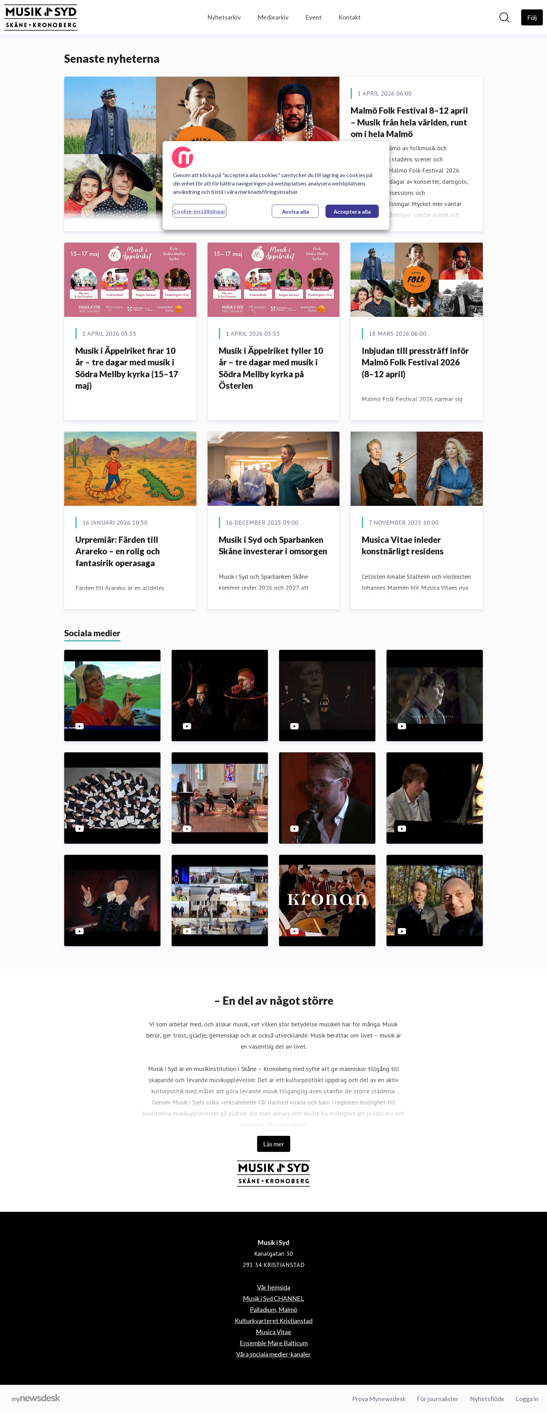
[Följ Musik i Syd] (532, 17)
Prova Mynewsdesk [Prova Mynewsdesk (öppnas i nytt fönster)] (379, 1399)
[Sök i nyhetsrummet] (504, 17)
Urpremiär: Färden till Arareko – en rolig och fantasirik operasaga (117, 551)
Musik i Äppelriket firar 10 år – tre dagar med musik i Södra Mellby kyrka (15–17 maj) (126, 368)
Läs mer (273, 1144)
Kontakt (349, 17)
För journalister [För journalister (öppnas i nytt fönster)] (438, 1399)
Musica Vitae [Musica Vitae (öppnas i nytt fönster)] (273, 1332)
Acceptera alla (352, 211)
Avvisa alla (295, 211)
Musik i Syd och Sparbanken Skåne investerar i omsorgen (273, 545)
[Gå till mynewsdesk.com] (36, 1399)
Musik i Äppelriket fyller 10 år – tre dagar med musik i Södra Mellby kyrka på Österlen (271, 368)
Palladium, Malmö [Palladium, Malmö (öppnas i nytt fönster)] (273, 1309)
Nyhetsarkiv (224, 17)
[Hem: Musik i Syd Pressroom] (40, 17)
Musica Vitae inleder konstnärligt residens (402, 545)
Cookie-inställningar (199, 211)
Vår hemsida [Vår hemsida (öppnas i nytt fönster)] (273, 1287)
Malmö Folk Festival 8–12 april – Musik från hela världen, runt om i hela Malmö (409, 122)
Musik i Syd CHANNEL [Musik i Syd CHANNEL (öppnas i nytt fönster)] (273, 1298)
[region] (276, 185)
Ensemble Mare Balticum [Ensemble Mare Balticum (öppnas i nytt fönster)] (274, 1343)
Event (313, 17)
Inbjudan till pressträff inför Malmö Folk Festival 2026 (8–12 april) (415, 362)
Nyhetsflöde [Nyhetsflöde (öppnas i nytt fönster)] (487, 1399)
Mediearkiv (273, 17)
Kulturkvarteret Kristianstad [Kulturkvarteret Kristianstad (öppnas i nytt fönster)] (274, 1320)
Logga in (527, 1399)
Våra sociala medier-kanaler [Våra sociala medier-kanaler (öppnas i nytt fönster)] (273, 1354)
